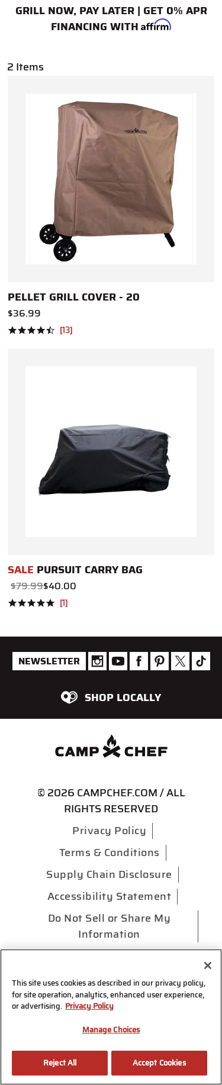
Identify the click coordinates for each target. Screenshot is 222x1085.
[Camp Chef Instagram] (97, 661)
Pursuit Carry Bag (75, 569)
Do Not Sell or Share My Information (109, 926)
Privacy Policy (109, 830)
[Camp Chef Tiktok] (201, 661)
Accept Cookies (159, 1063)
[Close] (208, 965)
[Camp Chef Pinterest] (159, 661)
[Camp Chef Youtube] (118, 661)
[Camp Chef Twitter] (180, 661)
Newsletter (49, 661)
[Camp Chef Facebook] (139, 661)
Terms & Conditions (109, 852)
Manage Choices (111, 1029)
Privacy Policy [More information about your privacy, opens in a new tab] (89, 1006)
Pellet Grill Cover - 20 (74, 297)
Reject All (59, 1063)
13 (66, 330)
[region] (111, 1017)
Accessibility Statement (109, 896)
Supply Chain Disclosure (109, 874)
